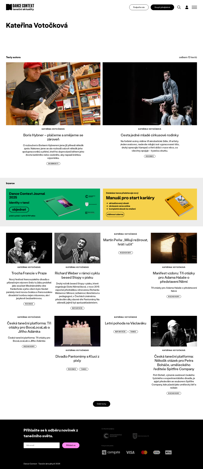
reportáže (77, 308)
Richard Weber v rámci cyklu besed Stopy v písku (77, 275)
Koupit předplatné (162, 7)
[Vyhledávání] (179, 7)
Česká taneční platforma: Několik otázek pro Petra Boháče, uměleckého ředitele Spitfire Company (174, 362)
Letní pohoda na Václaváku (125, 323)
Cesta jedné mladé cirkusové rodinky (150, 135)
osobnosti (53, 163)
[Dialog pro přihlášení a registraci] (187, 7)
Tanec (84, 369)
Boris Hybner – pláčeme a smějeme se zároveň (53, 137)
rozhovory (125, 253)
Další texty (101, 404)
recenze (150, 156)
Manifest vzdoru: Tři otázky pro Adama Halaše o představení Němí (174, 277)
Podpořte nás (139, 7)
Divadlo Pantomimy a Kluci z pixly (77, 358)
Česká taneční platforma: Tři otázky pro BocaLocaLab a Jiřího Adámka (29, 327)
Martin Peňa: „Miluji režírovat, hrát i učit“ (125, 242)
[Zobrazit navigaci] (194, 7)
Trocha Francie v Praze (29, 273)
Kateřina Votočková (53, 129)
